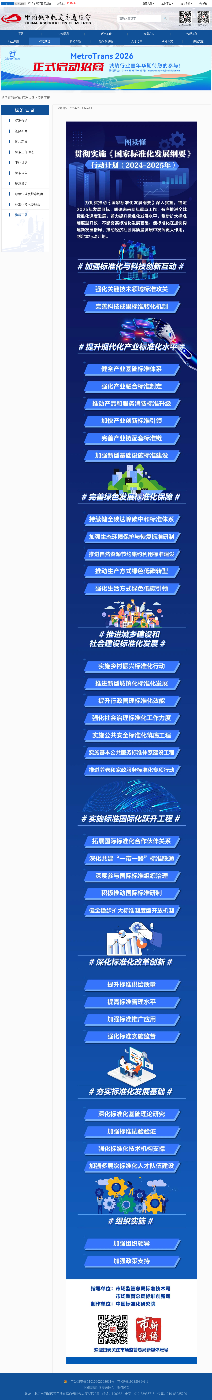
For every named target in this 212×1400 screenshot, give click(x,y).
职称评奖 (167, 41)
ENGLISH (19, 4)
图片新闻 (21, 141)
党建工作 (106, 33)
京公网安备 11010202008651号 (92, 1381)
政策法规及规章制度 (29, 194)
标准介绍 (21, 120)
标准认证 (44, 41)
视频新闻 (21, 131)
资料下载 (21, 214)
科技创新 (75, 41)
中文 (7, 4)
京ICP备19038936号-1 (132, 1381)
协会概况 (63, 33)
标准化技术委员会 (27, 204)
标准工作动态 (24, 152)
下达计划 (21, 162)
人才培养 (136, 41)
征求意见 (21, 183)
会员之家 (149, 33)
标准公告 (21, 173)
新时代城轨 (106, 41)
